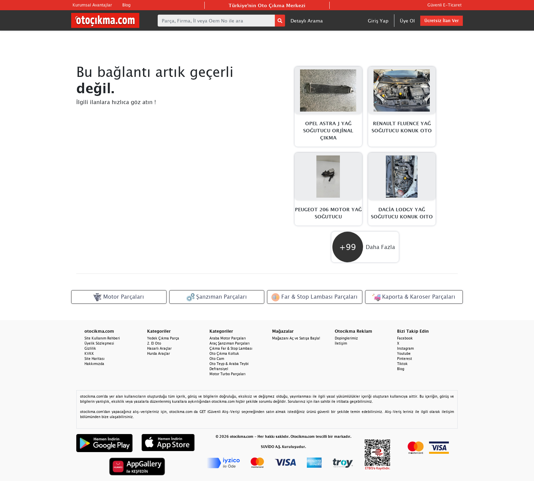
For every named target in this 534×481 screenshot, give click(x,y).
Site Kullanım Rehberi (102, 338)
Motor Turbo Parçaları (227, 374)
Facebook (405, 338)
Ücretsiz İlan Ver (441, 20)
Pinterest (404, 358)
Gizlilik (90, 348)
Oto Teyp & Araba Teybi (229, 364)
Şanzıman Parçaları (216, 297)
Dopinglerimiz (346, 338)
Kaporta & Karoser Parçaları (413, 297)
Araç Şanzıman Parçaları (229, 343)
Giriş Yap (378, 20)
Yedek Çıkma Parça (163, 338)
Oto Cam (216, 358)
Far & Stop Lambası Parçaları (314, 297)
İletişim (341, 343)
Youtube (404, 353)
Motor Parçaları (118, 297)
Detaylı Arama (306, 20)
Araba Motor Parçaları (227, 338)
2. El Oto (154, 343)
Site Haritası (94, 358)
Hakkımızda (94, 364)
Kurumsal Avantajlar (92, 4)
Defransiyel (218, 369)
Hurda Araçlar (158, 353)
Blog (126, 4)
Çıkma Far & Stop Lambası (230, 348)
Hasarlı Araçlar (159, 348)
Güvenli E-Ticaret (444, 4)
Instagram (405, 348)
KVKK (89, 353)
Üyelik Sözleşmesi (99, 343)
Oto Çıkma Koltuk (224, 353)
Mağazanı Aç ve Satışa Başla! (296, 338)
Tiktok (402, 364)
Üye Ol (407, 20)
